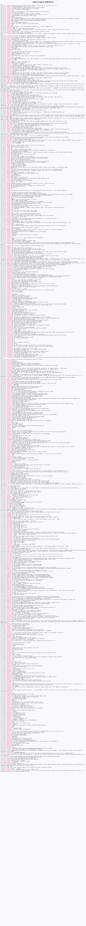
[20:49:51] (3, 687)
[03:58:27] (3, 399)
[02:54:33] (3, 295)
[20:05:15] (3, 664)
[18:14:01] (3, 640)
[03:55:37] (3, 379)
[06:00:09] (3, 592)
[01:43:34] (3, 151)
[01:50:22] (3, 180)
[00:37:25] (3, 37)
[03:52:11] (3, 354)
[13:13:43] (3, 610)
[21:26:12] (3, 838)
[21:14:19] (3, 775)
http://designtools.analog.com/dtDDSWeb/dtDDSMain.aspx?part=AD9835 (42, 306)
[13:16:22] (3, 612)
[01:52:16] (3, 190)
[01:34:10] (3, 112)
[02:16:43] (3, 264)
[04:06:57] (3, 452)
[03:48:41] (3, 329)
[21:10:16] (3, 752)
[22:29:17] (3, 921)
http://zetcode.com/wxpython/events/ (21, 90)
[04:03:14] (3, 440)
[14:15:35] (3, 617)
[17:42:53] (3, 622)
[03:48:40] (3, 327)
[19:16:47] (3, 658)
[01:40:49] (3, 143)
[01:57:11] (3, 221)
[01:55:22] (3, 209)
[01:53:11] (3, 195)
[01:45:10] (3, 163)
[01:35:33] (3, 120)
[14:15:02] (3, 616)
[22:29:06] (3, 920)
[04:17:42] (3, 525)
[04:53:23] (3, 553)
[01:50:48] (3, 183)
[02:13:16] (3, 259)
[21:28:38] (3, 848)
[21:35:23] (3, 877)
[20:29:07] (3, 671)
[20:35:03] (3, 674)
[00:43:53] (3, 66)
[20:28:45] (3, 670)
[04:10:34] (3, 465)
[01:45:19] (3, 165)
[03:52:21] (3, 355)
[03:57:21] (3, 390)
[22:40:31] (3, 923)
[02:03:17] (3, 236)
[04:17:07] (3, 519)
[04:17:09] (3, 520)
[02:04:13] (3, 241)
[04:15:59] (3, 505)
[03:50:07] (3, 336)
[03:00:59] (3, 299)
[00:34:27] (3, 20)
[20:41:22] (3, 675)
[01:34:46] (3, 116)
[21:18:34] (3, 801)
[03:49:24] (3, 331)
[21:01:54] (3, 727)
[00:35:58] (3, 30)
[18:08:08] (3, 631)
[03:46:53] (3, 318)
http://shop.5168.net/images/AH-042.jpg (22, 786)
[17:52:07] (3, 627)
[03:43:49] (3, 313)
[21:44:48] (3, 880)
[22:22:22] (3, 909)
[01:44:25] (3, 156)
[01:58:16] (3, 229)
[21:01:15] (3, 723)
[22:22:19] (3, 906)
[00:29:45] (3, 9)
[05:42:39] (3, 580)
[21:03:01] (3, 734)
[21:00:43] (3, 721)
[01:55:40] (3, 213)
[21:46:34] (3, 887)
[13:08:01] (3, 604)
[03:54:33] (3, 372)
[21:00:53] (3, 722)
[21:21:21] (3, 815)
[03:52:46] (3, 359)
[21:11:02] (3, 754)
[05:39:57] (3, 575)
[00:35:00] (3, 22)
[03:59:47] (3, 406)
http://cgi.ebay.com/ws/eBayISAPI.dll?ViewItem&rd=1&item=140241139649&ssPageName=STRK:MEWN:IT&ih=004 (37, 876)
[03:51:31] (3, 344)
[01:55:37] (3, 212)
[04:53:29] (3, 554)
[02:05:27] (3, 244)
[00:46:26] (3, 77)
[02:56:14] (3, 297)
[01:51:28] (3, 186)
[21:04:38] (3, 735)
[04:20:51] (3, 535)
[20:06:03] (3, 665)
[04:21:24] (3, 540)
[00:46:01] (3, 75)
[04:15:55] (3, 504)
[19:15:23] (3, 654)
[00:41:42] (3, 58)
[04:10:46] (3, 467)
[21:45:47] (3, 885)
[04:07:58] (3, 454)
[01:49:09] (3, 177)
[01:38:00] (3, 133)
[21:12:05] (3, 759)
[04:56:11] (3, 560)
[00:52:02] (3, 80)
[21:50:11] (3, 896)
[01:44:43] (3, 161)
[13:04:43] (3, 599)
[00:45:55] (3, 74)
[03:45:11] (3, 314)
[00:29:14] (3, 8)
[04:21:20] (3, 539)
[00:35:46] (3, 27)
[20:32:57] (3, 672)
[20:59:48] (3, 717)
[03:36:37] (3, 306)
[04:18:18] (3, 528)
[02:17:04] (3, 267)
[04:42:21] (3, 547)
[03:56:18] (3, 384)
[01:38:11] (3, 136)
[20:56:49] (3, 710)
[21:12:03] (3, 758)
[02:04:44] (3, 242)
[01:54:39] (3, 206)
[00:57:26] (3, 85)
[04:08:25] (3, 457)
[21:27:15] (3, 842)
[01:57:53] (3, 225)
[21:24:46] (3, 832)
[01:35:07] (3, 118)
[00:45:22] (3, 71)
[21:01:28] (3, 724)
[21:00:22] (3, 719)
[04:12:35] (3, 479)
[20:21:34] (3, 669)
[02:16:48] (3, 265)
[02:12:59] (3, 258)
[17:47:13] (3, 625)
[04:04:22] (3, 443)
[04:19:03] (3, 530)
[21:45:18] (3, 882)
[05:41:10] (3, 577)
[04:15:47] (3, 502)
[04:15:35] (3, 501)
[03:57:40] (3, 393)
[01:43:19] (3, 149)
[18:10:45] (3, 633)
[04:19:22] (3, 532)
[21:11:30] (3, 757)
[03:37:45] (3, 307)
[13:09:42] (3, 607)
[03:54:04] (3, 367)
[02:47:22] (3, 286)
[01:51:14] (3, 185)
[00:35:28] (3, 25)
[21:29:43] (3, 852)
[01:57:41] (3, 224)
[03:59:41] (3, 405)
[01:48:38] (3, 173)
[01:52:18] (3, 191)
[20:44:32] (3, 678)
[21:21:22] (3, 816)
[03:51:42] (3, 350)
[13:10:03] (3, 608)
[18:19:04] (3, 643)
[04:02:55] (3, 435)
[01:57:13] (3, 223)
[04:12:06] (3, 476)
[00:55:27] (3, 84)
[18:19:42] (3, 645)
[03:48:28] (3, 325)
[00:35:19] (3, 24)
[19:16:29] (3, 657)
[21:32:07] (3, 867)
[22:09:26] (3, 899)
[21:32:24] (3, 869)
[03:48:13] (3, 323)
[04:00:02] (3, 409)
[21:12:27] (3, 762)
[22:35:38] (3, 922)
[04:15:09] (3, 499)
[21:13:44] (3, 770)
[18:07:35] (3, 630)
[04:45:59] (3, 548)
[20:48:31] (3, 686)
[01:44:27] (3, 157)
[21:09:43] (3, 750)
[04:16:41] (3, 514)
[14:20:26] (3, 619)
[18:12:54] (3, 637)
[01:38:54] (3, 137)
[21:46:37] (3, 888)
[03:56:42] (3, 385)
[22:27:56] (3, 916)
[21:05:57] (3, 739)
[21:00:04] (3, 718)
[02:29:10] (3, 277)
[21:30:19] (3, 856)
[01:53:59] (3, 201)
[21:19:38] (3, 809)
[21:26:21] (3, 839)
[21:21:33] (3, 817)
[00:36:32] (3, 31)
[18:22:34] (3, 651)
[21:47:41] (3, 892)
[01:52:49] (3, 194)
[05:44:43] (3, 584)
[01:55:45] (3, 214)
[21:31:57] (3, 863)
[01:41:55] (3, 144)
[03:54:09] (3, 368)
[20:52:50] (3, 698)
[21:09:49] (3, 751)
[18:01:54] (3, 629)
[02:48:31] (3, 290)
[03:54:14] (3, 370)
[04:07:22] (3, 453)
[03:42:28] (3, 309)
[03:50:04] (3, 335)
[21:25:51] (3, 835)
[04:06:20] (3, 449)
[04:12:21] (3, 478)
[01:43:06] (3, 148)
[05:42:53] (3, 582)
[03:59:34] (3, 403)
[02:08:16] (3, 253)
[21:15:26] (3, 783)
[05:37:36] (3, 571)
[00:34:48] (3, 21)
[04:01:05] (3, 422)
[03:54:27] (3, 371)
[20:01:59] (3, 659)
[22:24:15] (3, 910)
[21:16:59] (3, 789)
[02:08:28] (3, 254)
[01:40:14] (3, 141)
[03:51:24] (3, 343)
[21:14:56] (3, 780)
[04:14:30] (3, 493)
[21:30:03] (3, 853)
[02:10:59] (3, 256)
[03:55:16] (3, 376)
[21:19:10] (3, 807)
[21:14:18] (3, 774)
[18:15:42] (3, 642)
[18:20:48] (3, 646)
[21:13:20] (3, 766)
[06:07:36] (3, 594)
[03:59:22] (3, 402)
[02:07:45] (3, 249)
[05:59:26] (3, 590)
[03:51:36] (3, 347)
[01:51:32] (3, 188)
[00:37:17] (3, 36)
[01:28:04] (3, 95)
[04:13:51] (3, 490)
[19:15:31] (3, 656)
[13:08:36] (3, 605)
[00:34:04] (3, 17)
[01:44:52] (3, 162)
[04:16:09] (3, 507)
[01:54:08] (3, 202)
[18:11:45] (3, 635)
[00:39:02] (3, 49)
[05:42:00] (3, 578)
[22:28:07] (3, 918)
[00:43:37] (3, 65)
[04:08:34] (3, 458)
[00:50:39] (3, 79)
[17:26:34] (3, 621)
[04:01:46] (3, 426)
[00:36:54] (3, 32)
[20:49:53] (3, 688)
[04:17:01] (3, 517)
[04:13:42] (3, 489)
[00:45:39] (3, 73)
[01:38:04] (3, 134)
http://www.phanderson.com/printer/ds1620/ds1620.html (37, 618)
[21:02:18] (3, 730)
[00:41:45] (3, 60)
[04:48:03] (3, 549)
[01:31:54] (3, 104)
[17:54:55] (3, 628)
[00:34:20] (3, 19)
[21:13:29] (3, 769)
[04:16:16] (3, 508)
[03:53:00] (3, 361)
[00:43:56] (3, 67)
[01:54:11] (3, 203)
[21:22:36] (3, 821)
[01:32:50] (3, 107)
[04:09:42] (3, 460)
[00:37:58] (3, 42)
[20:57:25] (3, 711)
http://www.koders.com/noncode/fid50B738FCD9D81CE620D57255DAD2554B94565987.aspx (21, 908)
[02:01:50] (3, 233)
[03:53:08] (3, 362)
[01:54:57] (3, 207)
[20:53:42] (3, 700)
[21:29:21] (3, 851)
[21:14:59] (3, 781)
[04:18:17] (3, 526)
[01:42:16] (3, 145)
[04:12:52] (3, 482)
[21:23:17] (3, 823)
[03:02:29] (3, 302)
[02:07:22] (3, 248)
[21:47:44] (3, 893)
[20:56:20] (3, 706)
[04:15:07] (3, 498)
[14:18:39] (3, 618)
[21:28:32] (3, 847)
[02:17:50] (3, 272)
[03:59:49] (3, 407)
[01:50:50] (3, 184)
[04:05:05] (3, 446)
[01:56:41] (3, 219)
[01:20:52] (3, 92)
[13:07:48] (3, 602)
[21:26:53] (3, 840)
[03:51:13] (3, 342)
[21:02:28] (3, 731)
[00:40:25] (3, 51)
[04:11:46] (3, 475)
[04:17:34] (3, 524)
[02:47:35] (3, 288)
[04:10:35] (3, 466)
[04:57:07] (3, 563)
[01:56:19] (3, 218)
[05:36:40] (3, 567)
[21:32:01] (3, 865)
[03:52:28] (3, 356)
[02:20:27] (3, 276)
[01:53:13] (3, 196)
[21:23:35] (3, 824)
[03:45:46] (3, 317)
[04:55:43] (3, 559)
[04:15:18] (3, 500)
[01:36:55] (3, 126)
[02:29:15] (3, 278)
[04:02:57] (3, 436)
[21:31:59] (3, 864)
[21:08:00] (3, 744)
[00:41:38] (3, 57)
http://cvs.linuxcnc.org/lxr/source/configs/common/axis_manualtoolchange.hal (33, 684)
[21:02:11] (3, 729)
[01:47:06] (3, 168)
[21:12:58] (3, 765)
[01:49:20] (3, 178)
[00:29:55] (3, 10)
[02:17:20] (3, 268)
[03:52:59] (3, 360)
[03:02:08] (3, 301)
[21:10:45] (3, 753)
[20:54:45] (3, 703)
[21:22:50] (3, 822)
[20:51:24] (3, 694)
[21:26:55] (3, 841)
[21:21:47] (3, 818)
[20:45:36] (3, 680)
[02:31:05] (3, 285)
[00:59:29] (3, 89)
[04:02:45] (3, 434)
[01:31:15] (3, 102)
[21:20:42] (3, 811)
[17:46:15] (3, 624)
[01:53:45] (3, 200)
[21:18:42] (3, 804)
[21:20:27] (3, 810)
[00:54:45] (3, 83)
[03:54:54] (3, 374)
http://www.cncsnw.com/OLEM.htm (19, 305)
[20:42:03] (3, 676)
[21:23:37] (3, 826)
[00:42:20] (3, 62)
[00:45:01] (3, 69)
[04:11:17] (3, 472)
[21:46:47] (3, 889)
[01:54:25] (3, 204)
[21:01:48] (3, 725)
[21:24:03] (3, 827)
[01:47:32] (3, 172)
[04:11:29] (3, 473)
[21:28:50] (3, 850)
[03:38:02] (3, 308)
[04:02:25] (3, 430)
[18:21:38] (3, 647)
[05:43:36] (3, 583)
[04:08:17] (3, 455)
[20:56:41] (3, 709)
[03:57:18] (3, 389)
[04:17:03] (3, 518)
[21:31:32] (3, 861)
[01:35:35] (3, 121)
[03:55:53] (3, 381)
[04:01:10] (3, 423)
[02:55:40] (3, 296)
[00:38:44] (3, 48)
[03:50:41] (3, 340)
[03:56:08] (3, 382)
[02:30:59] (3, 284)
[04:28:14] (3, 543)
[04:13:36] (3, 487)
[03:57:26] (3, 391)
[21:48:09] (3, 894)
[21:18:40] (3, 803)
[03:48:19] (3, 324)
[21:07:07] (3, 741)
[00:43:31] (3, 63)
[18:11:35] (3, 634)
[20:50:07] (3, 693)
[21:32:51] (3, 871)
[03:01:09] (3, 300)
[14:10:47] (3, 613)
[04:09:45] (3, 461)
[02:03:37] (3, 239)
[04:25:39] (3, 542)
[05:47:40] (3, 586)
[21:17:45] (3, 797)
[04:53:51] (3, 557)
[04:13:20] (3, 485)
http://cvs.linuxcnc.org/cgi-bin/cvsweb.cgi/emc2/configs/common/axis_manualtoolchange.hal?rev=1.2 (38, 664)
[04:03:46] (3, 441)
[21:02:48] (3, 733)
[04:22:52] (3, 541)
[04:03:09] (3, 437)
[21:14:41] (3, 776)
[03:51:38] (3, 348)
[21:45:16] (3, 881)
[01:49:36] (3, 179)
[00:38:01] (3, 43)
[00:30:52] (3, 14)
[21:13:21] (3, 768)
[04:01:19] (3, 424)
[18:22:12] (3, 649)
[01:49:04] (3, 174)
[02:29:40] (3, 280)
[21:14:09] (3, 772)
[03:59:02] (3, 401)
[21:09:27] (3, 748)
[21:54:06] (3, 898)
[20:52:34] (3, 697)
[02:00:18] (3, 231)
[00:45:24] (3, 72)
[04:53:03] (3, 551)
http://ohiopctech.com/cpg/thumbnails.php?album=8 (24, 923)
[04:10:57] (3, 470)
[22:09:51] (3, 902)
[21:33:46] (3, 874)
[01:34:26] (3, 113)
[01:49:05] (3, 175)
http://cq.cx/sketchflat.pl (18, 551)
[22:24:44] (3, 912)
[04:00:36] (3, 415)
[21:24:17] (3, 829)
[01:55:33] (3, 210)
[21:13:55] (3, 771)
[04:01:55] (3, 428)
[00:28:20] (3, 7)
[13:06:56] (3, 601)
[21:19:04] (3, 806)
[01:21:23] (3, 93)
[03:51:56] (3, 352)
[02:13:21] (3, 260)
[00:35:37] (3, 26)
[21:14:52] (3, 779)
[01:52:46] (3, 192)
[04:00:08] (3, 411)
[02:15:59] (3, 262)
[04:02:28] (3, 431)
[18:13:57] (3, 639)
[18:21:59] (3, 648)
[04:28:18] (3, 545)
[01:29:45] (3, 97)
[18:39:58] (3, 652)
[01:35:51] (3, 122)
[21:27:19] (3, 844)
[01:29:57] (3, 100)
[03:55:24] (3, 378)
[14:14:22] (3, 615)
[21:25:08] (3, 833)
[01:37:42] (3, 131)
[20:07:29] (3, 666)
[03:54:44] (3, 373)
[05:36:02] (3, 566)
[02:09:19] (3, 255)
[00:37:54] (3, 39)
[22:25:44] (3, 915)
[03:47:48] (3, 321)
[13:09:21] (3, 606)
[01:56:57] (3, 220)
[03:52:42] (3, 358)
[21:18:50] (3, 805)
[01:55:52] (3, 216)
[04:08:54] (3, 459)
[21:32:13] (3, 868)
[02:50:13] (3, 291)
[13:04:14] (3, 598)
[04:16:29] (3, 510)
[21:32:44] (3, 870)
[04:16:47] (3, 516)
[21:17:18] (3, 794)
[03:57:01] (3, 388)
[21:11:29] (3, 756)
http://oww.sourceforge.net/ (19, 617)
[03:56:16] (3, 383)
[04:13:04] (3, 483)
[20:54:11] (3, 701)
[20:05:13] (3, 663)
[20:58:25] (3, 715)
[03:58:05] (3, 395)
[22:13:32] (3, 904)
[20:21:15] (3, 668)
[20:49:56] (3, 690)
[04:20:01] (3, 534)
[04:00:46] (3, 419)
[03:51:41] (3, 349)
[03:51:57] (3, 353)
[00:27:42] (3, 5)
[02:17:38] (3, 271)
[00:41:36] (3, 56)
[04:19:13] (3, 531)
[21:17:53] (3, 798)
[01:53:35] (3, 197)
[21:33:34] (3, 873)
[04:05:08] (3, 447)
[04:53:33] (3, 555)
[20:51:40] (3, 695)
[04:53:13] (3, 552)
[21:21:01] (3, 814)
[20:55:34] (3, 705)
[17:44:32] (3, 623)
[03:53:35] (3, 364)
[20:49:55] (3, 689)
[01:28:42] (3, 96)
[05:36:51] (3, 569)
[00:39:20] (3, 50)
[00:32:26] (3, 16)
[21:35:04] (3, 876)
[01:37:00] (3, 127)
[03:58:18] (3, 396)
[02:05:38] (3, 245)
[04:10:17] (3, 464)
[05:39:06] (3, 573)
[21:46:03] (3, 886)
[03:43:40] (3, 312)
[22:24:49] (3, 914)
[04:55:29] (3, 558)
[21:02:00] (3, 728)
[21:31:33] (3, 862)
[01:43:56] (3, 154)
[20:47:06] (3, 684)
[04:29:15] (3, 546)
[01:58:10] (3, 227)
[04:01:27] (3, 425)
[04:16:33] (3, 511)
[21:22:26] (3, 820)
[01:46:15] (3, 166)
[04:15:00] (3, 496)
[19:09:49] (3, 653)
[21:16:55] (3, 788)
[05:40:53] (3, 576)
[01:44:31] (3, 159)
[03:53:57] (3, 366)
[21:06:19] (3, 740)
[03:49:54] (3, 333)
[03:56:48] (3, 387)
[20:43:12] (3, 677)
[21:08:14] (3, 747)
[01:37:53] (3, 132)
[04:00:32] (3, 414)
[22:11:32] (3, 903)
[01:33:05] (3, 109)
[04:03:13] (3, 438)
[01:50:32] (3, 182)
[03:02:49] (3, 303)
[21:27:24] (3, 845)
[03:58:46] (3, 400)
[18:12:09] (3, 636)
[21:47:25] (3, 891)
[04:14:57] (3, 495)
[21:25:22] (3, 834)
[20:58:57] (3, 716)
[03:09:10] (3, 305)
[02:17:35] (3, 270)
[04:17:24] (3, 523)
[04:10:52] (3, 469)
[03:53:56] (3, 365)
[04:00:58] (3, 420)
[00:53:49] (3, 81)
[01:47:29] (3, 171)
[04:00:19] (3, 413)
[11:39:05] (3, 595)
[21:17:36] (3, 795)
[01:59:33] (3, 230)
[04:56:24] (3, 561)
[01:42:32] (3, 147)
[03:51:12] (3, 341)
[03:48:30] (3, 326)
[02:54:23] (3, 294)
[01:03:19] (3, 90)
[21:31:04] (3, 859)
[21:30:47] (3, 858)
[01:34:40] (3, 115)
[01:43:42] (3, 153)
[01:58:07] (3, 226)
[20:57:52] (3, 712)
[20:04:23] (3, 662)
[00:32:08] (3, 15)
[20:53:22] (3, 699)
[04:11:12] (3, 471)
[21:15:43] (3, 786)
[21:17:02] (3, 792)
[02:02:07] (3, 235)
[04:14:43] (3, 494)
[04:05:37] (3, 448)
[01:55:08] (3, 208)
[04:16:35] (3, 513)
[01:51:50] (3, 189)
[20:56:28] (3, 707)
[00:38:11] (3, 44)
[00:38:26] (3, 45)
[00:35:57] (3, 28)
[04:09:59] (3, 463)
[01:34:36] (3, 114)
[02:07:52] (3, 250)
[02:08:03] (3, 251)
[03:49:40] (3, 332)
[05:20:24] (3, 565)
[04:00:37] (3, 417)
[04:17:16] (3, 522)
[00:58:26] (3, 87)
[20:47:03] (3, 683)
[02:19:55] (3, 274)
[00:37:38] (3, 38)
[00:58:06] (3, 86)
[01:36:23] (3, 124)
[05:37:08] (3, 570)
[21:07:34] (3, 742)
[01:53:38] (3, 198)
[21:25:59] (3, 836)
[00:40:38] (3, 52)
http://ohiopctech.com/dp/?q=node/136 (52, 543)
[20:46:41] (3, 681)
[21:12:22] (3, 760)
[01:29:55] (3, 98)
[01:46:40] (3, 167)
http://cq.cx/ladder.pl (17, 561)
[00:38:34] (3, 46)
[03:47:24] (3, 319)
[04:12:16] (3, 477)
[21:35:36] (3, 879)
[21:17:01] (3, 791)
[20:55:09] (3, 704)
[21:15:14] (3, 782)
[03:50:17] (3, 337)
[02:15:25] (3, 261)
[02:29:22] (3, 279)
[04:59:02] (3, 564)
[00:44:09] (3, 68)
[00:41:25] (3, 55)
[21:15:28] (3, 785)
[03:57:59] (3, 394)
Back (2, 4)
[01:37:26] (3, 130)
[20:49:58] (3, 692)
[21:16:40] (3, 787)
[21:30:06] (3, 855)
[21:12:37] (3, 764)
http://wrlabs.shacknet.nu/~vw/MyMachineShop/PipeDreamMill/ (25, 588)
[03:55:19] (3, 377)
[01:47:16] (3, 169)
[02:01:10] (3, 232)
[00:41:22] (3, 54)
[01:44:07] (3, 155)
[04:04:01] (3, 442)
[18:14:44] (3, 641)
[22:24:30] (3, 911)
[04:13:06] (3, 484)
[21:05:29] (3, 738)
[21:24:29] (3, 830)
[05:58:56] (3, 588)
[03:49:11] (3, 330)
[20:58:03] (3, 713)
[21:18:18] (3, 800)
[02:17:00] (3, 266)
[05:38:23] (3, 572)
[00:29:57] (3, 11)
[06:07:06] (3, 593)
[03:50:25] (3, 338)
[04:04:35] (3, 444)
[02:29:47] (3, 282)
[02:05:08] (3, 243)
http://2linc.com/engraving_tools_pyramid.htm (23, 846)
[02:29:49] (3, 283)
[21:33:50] (3, 875)
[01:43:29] (3, 150)
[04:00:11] (3, 412)
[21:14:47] (3, 777)
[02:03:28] (3, 237)
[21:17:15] (3, 793)
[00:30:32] (3, 13)
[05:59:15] (3, 589)
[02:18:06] (3, 273)
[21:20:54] (3, 812)
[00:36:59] (3, 33)
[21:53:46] (3, 897)
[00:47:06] (3, 78)
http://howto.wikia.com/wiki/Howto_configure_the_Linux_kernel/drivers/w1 (30, 616)
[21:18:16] (3, 799)
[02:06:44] (3, 247)
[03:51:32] (3, 346)
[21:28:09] (3, 846)
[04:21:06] (3, 536)
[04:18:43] (3, 529)
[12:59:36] (3, 596)
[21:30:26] (3, 857)
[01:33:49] (3, 110)
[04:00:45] (3, 418)
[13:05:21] (3, 600)
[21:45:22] (3, 883)
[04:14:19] (3, 491)
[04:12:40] (3, 481)
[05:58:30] (3, 587)
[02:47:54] (3, 289)
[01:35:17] (3, 119)
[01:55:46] (3, 215)
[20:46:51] (3, 682)
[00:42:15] (3, 61)
